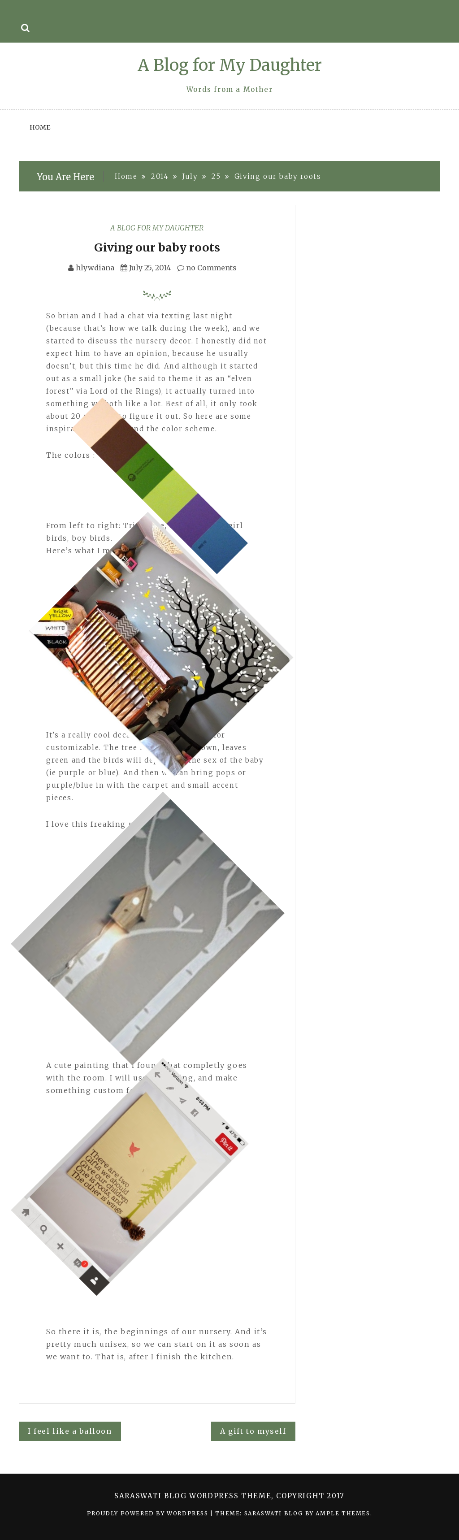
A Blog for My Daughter (230, 65)
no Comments (207, 267)
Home (40, 127)
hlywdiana (95, 267)
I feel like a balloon (70, 1431)
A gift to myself (253, 1431)
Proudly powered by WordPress (148, 1513)
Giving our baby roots (157, 247)
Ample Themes (343, 1513)
